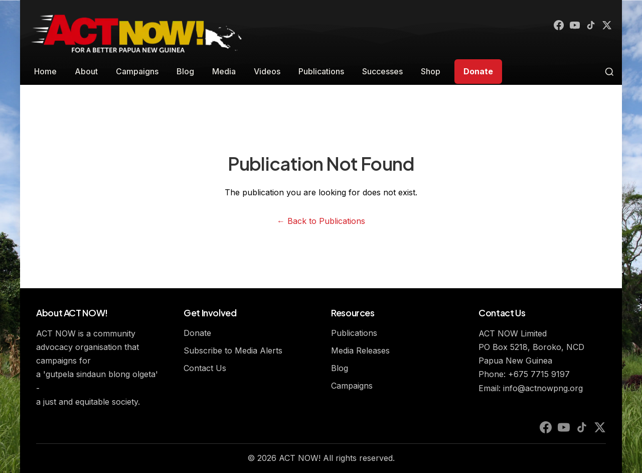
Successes (382, 71)
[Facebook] (552, 26)
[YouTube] (570, 26)
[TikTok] (588, 26)
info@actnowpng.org (543, 388)
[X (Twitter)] (606, 26)
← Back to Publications (321, 221)
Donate (478, 71)
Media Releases (360, 350)
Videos (267, 71)
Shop (430, 71)
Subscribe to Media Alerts (233, 350)
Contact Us (205, 368)
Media (224, 71)
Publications (321, 71)
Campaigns (137, 71)
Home (45, 71)
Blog (185, 71)
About (86, 71)
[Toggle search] (609, 71)
